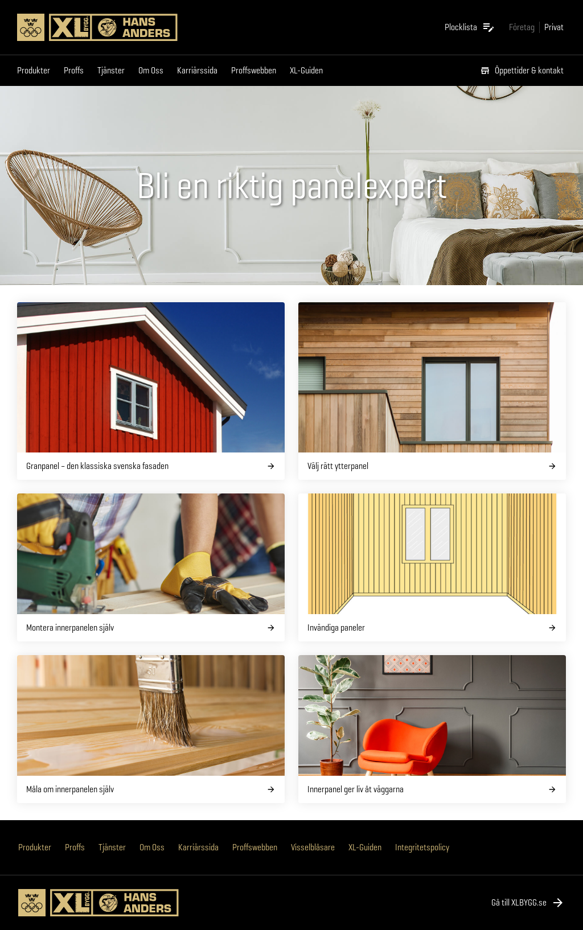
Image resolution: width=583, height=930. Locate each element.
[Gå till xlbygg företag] (522, 27)
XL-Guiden (306, 70)
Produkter (33, 70)
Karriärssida (197, 70)
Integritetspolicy (422, 847)
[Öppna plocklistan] (470, 27)
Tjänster (111, 70)
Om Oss (150, 70)
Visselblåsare (313, 847)
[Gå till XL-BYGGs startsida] (105, 27)
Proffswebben (253, 70)
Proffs (74, 70)
